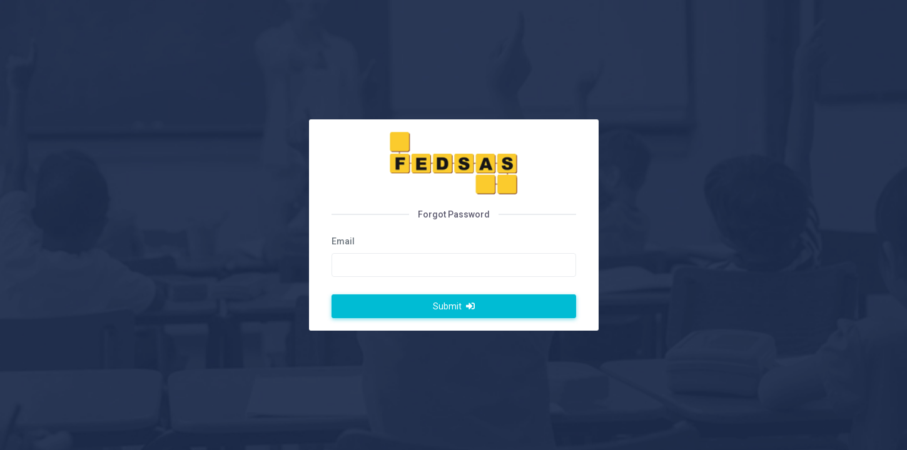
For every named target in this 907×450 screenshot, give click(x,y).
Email (343, 241)
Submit (454, 306)
